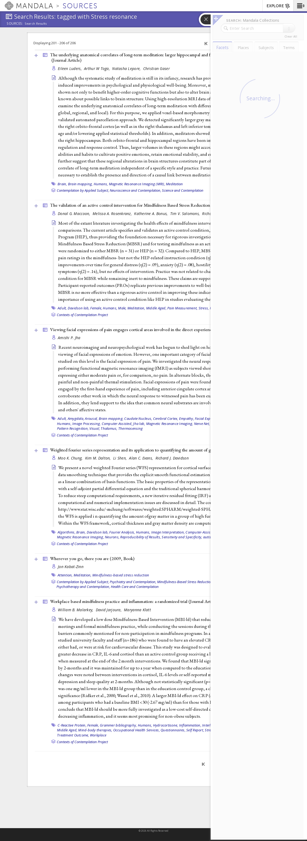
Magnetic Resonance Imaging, (169, 423)
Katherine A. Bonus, (151, 213)
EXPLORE (278, 6)
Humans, (101, 183)
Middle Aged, (156, 308)
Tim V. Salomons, (185, 213)
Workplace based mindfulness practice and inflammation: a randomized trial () (134, 601)
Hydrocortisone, (165, 725)
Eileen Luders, (70, 68)
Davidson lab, (78, 308)
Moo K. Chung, (71, 458)
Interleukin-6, (212, 725)
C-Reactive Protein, (72, 725)
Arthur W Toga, (97, 68)
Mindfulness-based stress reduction (120, 575)
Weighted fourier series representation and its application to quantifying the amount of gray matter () (155, 450)
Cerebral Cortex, (165, 418)
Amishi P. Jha (69, 337)
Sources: (15, 24)
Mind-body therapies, (95, 730)
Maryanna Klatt (137, 609)
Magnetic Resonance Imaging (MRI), (137, 183)
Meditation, (136, 308)
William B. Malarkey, (76, 609)
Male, (122, 308)
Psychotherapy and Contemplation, (83, 586)
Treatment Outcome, (73, 735)
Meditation (174, 183)
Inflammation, (190, 725)
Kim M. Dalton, (98, 458)
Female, (96, 308)
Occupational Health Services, (136, 730)
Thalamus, (109, 428)
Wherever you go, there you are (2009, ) (92, 558)
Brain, (62, 183)
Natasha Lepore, (127, 68)
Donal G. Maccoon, (74, 213)
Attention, (65, 575)
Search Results (36, 23)
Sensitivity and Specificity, (182, 537)
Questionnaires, (173, 730)
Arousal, (91, 418)
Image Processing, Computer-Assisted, (102, 423)
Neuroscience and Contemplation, (135, 190)
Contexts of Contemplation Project (82, 314)
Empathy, (186, 418)
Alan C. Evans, (141, 458)
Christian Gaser (156, 68)
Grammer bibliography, (118, 725)
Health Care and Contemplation (135, 586)
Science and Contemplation (182, 190)
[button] (300, 5)
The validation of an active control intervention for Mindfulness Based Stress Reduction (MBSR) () (153, 205)
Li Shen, (120, 458)
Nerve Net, (202, 423)
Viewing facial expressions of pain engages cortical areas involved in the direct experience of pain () (154, 329)
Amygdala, (76, 418)
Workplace (98, 735)
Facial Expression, (209, 418)
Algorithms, (66, 532)
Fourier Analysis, (122, 532)
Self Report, (195, 730)
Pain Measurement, (182, 308)
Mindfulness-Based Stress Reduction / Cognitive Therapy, (200, 581)
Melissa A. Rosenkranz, (113, 213)
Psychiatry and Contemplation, (133, 581)
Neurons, (112, 537)
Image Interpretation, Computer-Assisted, (183, 532)
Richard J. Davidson (172, 458)
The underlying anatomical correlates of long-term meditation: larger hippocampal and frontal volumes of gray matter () (157, 57)
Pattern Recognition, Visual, (78, 428)
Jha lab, (139, 423)
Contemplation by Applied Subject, (83, 190)
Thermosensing (130, 428)
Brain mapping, (80, 183)
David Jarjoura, (109, 609)
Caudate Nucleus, (138, 418)
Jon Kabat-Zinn (71, 566)
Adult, (62, 308)
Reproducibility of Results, (140, 537)
